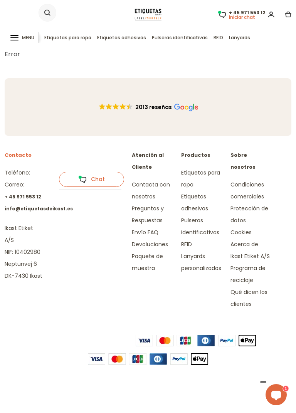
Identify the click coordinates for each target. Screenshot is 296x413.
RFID (218, 37)
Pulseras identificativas (180, 37)
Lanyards (239, 37)
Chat (91, 179)
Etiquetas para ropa (67, 37)
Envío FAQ (145, 232)
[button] (148, 107)
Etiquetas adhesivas (121, 37)
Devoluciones (150, 244)
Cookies (241, 232)
